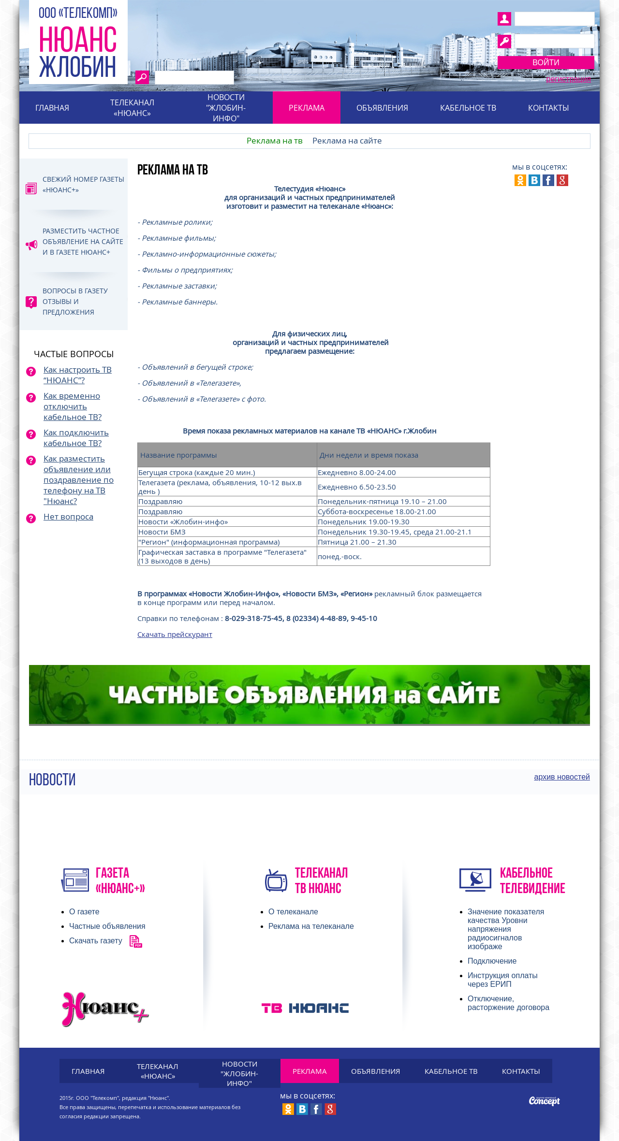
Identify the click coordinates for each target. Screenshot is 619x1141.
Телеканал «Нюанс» (132, 107)
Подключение (492, 961)
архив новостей (562, 777)
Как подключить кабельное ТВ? (76, 437)
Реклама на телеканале (311, 926)
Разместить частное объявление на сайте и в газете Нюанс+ (83, 241)
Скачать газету (95, 941)
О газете (84, 912)
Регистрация (568, 79)
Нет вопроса (68, 516)
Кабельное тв (468, 107)
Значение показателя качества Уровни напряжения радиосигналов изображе (506, 929)
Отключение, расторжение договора (508, 1003)
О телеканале (293, 912)
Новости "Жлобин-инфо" (226, 108)
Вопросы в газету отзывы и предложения (75, 301)
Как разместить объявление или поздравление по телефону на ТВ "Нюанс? (79, 479)
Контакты (548, 107)
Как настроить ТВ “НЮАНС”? (78, 375)
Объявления (382, 107)
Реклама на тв (275, 140)
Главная (52, 107)
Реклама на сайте (347, 140)
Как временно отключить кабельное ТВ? (73, 406)
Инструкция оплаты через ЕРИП (503, 979)
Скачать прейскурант (174, 634)
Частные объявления (107, 926)
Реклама (306, 107)
